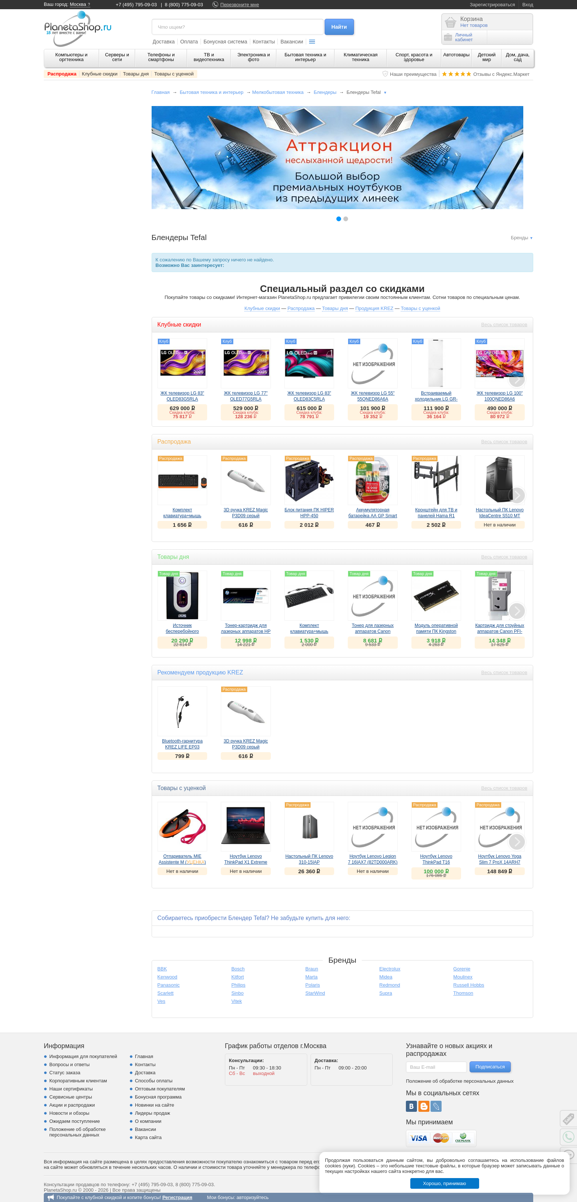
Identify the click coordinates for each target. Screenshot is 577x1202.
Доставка (164, 42)
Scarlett (165, 993)
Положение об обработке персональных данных (77, 1132)
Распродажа (62, 74)
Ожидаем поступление (74, 1121)
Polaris (312, 985)
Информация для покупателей (83, 1056)
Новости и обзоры (69, 1113)
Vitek (236, 1001)
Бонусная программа (158, 1097)
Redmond (389, 985)
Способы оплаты (154, 1080)
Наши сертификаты (71, 1089)
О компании (148, 1121)
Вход (528, 4)
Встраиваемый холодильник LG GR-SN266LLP (436, 399)
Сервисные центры (70, 1097)
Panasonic (168, 985)
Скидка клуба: (182, 412)
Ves (161, 1001)
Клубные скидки (100, 74)
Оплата (189, 42)
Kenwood (167, 977)
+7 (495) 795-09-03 (136, 4)
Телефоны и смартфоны (161, 57)
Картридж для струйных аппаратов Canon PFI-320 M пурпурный (499, 631)
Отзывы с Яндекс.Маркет (501, 74)
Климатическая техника (361, 57)
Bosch (238, 969)
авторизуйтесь (253, 1197)
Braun (311, 969)
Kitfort (237, 977)
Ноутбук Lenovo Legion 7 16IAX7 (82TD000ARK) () (373, 862)
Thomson (463, 993)
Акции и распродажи (72, 1105)
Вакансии (291, 42)
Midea (385, 977)
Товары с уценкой (174, 74)
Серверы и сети (117, 57)
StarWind (315, 993)
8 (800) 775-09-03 (184, 4)
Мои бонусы (220, 1197)
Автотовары (456, 54)
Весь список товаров (504, 324)
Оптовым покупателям (160, 1089)
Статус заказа (64, 1072)
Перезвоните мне (239, 4)
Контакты (264, 42)
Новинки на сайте (154, 1105)
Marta (311, 977)
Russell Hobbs (468, 985)
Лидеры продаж (152, 1113)
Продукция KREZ (374, 308)
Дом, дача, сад (518, 57)
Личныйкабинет (458, 37)
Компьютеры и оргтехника (71, 57)
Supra (385, 993)
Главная (161, 92)
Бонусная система (225, 42)
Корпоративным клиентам (78, 1080)
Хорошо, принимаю (444, 1183)
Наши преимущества (413, 74)
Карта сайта (148, 1137)
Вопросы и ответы (69, 1064)
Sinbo (237, 993)
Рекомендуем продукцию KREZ (200, 672)
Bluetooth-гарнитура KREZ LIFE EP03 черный (182, 747)
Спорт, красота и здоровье (414, 57)
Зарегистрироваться (492, 4)
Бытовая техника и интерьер (305, 57)
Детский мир (487, 57)
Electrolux (389, 969)
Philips (238, 985)
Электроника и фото (253, 57)
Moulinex (462, 977)
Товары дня (136, 74)
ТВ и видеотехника (209, 57)
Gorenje (461, 969)
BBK (162, 969)
